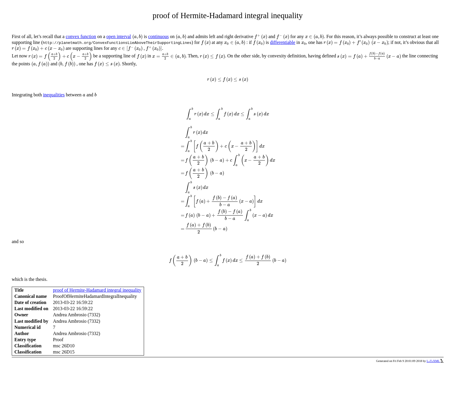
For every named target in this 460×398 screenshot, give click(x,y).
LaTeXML (435, 361)
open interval (118, 36)
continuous (158, 36)
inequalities (54, 94)
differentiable (282, 42)
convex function (81, 36)
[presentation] (137, 37)
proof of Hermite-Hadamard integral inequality (97, 290)
